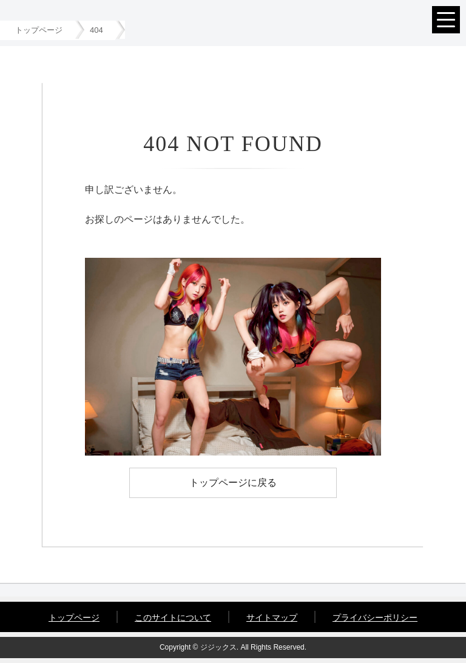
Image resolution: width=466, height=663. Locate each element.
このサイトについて (173, 617)
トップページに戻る (233, 482)
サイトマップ (271, 617)
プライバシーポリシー (375, 617)
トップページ (74, 617)
